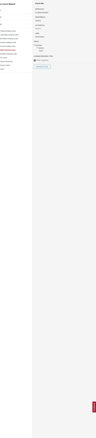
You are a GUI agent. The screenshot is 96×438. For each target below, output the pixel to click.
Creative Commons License (13, 426)
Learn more (22, 418)
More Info (88, 22)
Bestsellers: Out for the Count (28, 14)
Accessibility (8, 423)
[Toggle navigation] (4, 2)
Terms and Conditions (11, 429)
